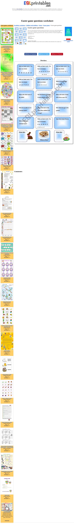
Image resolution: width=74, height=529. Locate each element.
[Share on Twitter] (43, 54)
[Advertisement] (37, 15)
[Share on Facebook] (30, 54)
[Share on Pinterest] (57, 54)
